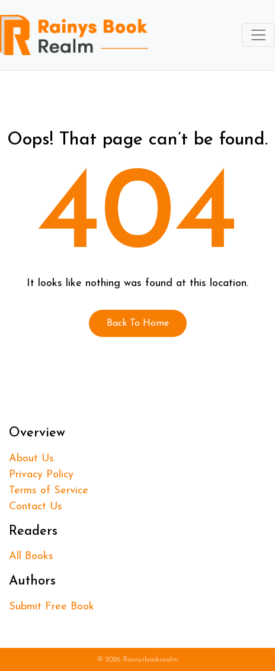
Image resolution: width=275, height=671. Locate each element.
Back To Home (138, 323)
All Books (31, 556)
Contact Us (35, 506)
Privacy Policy (41, 474)
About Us (31, 458)
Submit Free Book (51, 606)
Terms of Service (48, 490)
